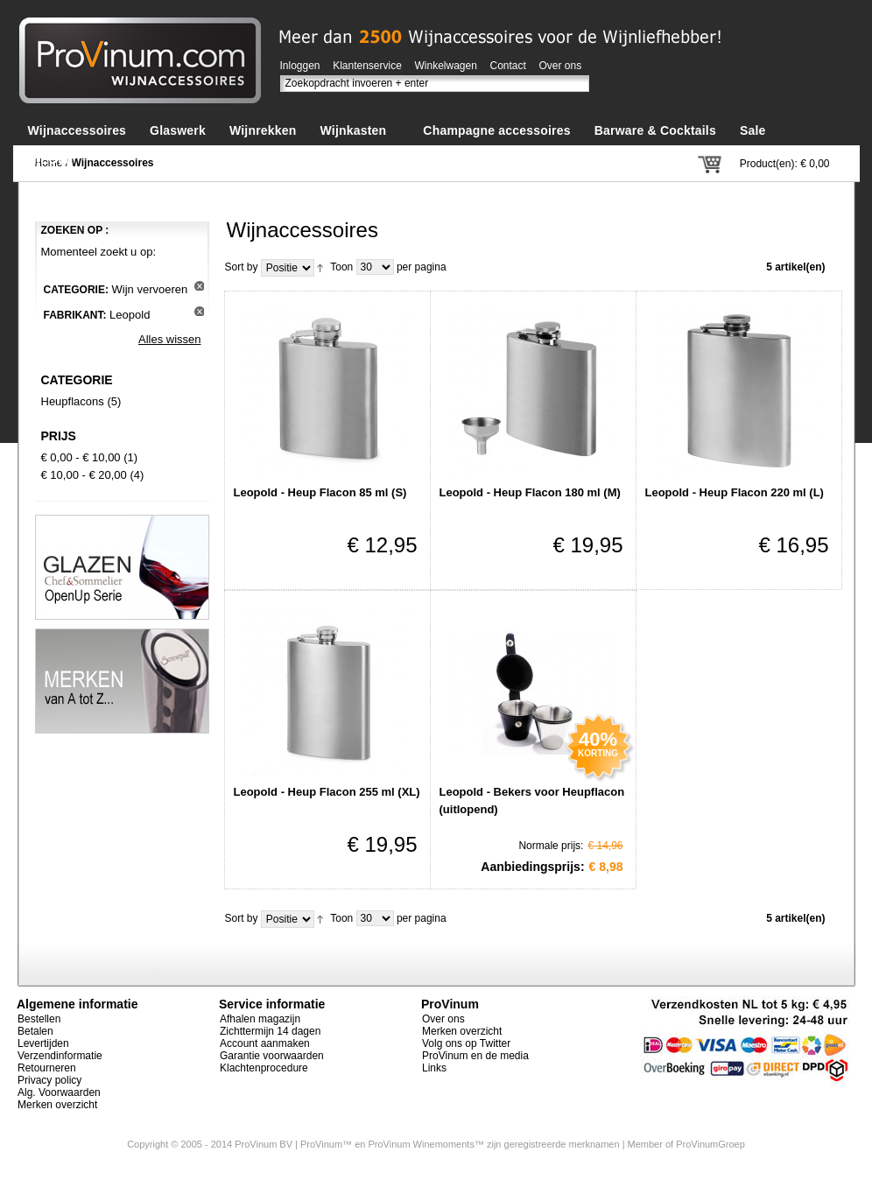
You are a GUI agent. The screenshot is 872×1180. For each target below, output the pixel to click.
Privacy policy (49, 1080)
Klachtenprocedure (264, 1068)
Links (434, 1068)
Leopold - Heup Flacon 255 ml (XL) (327, 791)
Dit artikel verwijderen (199, 286)
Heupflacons (72, 401)
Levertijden (43, 1043)
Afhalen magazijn (260, 1019)
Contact (508, 66)
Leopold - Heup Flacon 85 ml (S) (320, 492)
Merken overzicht (57, 1105)
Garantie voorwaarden (272, 1056)
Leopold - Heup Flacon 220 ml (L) (734, 492)
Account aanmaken (265, 1043)
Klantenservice (367, 66)
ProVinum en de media (475, 1056)
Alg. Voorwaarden (59, 1092)
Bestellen (39, 1019)
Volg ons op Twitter (466, 1043)
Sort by (241, 267)
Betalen (35, 1031)
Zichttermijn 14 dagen (270, 1031)
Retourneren (47, 1068)
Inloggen (300, 66)
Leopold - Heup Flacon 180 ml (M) (530, 492)
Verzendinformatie (60, 1056)
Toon (341, 267)
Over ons (560, 66)
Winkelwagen (446, 66)
